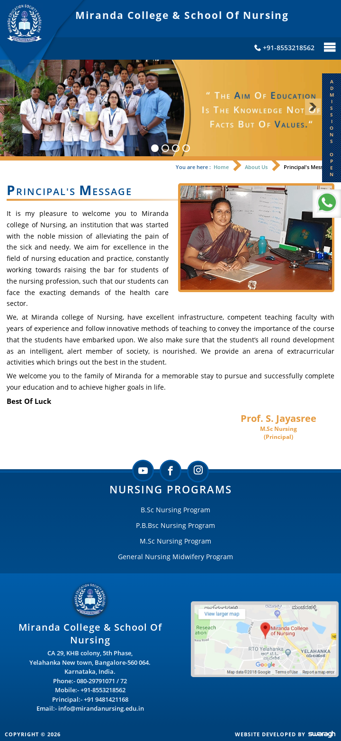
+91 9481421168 (106, 699)
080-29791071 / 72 (102, 681)
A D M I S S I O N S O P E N (332, 128)
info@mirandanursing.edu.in (101, 708)
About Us (256, 166)
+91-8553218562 (103, 690)
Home (221, 166)
